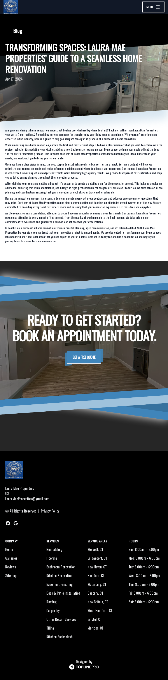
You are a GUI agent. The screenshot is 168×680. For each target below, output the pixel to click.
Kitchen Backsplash (59, 636)
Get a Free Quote (84, 357)
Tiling (50, 628)
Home (9, 549)
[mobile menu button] (153, 7)
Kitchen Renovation (59, 575)
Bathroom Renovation (60, 567)
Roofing (51, 601)
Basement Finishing (59, 584)
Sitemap (10, 575)
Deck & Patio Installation (63, 593)
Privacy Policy (50, 511)
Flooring (51, 558)
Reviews (10, 567)
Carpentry (53, 610)
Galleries (11, 558)
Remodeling (54, 549)
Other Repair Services (61, 619)
